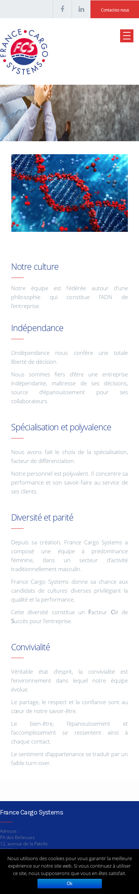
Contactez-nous (115, 10)
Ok (69, 883)
